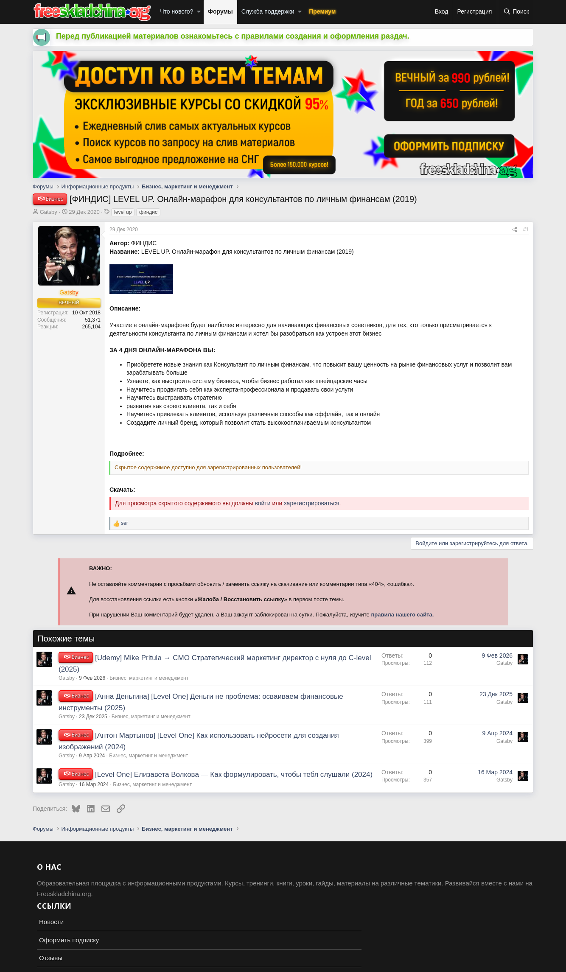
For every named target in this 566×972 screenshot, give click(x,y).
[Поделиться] (514, 230)
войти (262, 503)
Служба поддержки (267, 11)
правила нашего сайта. (402, 614)
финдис (148, 212)
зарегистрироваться (311, 503)
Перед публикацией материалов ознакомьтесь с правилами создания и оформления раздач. (232, 36)
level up (123, 212)
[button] (199, 12)
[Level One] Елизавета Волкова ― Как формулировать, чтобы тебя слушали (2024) (234, 774)
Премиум (322, 11)
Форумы (220, 11)
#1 (526, 229)
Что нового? (176, 11)
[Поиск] (516, 12)
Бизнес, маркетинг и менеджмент (148, 678)
